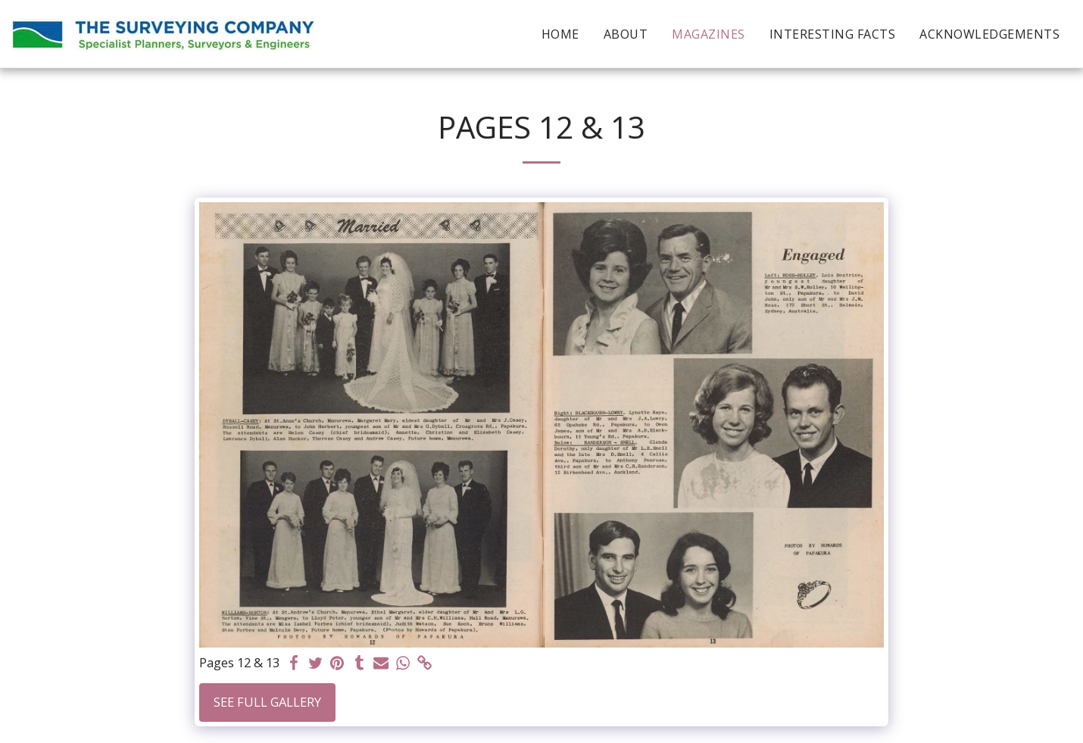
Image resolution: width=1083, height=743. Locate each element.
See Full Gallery (267, 701)
